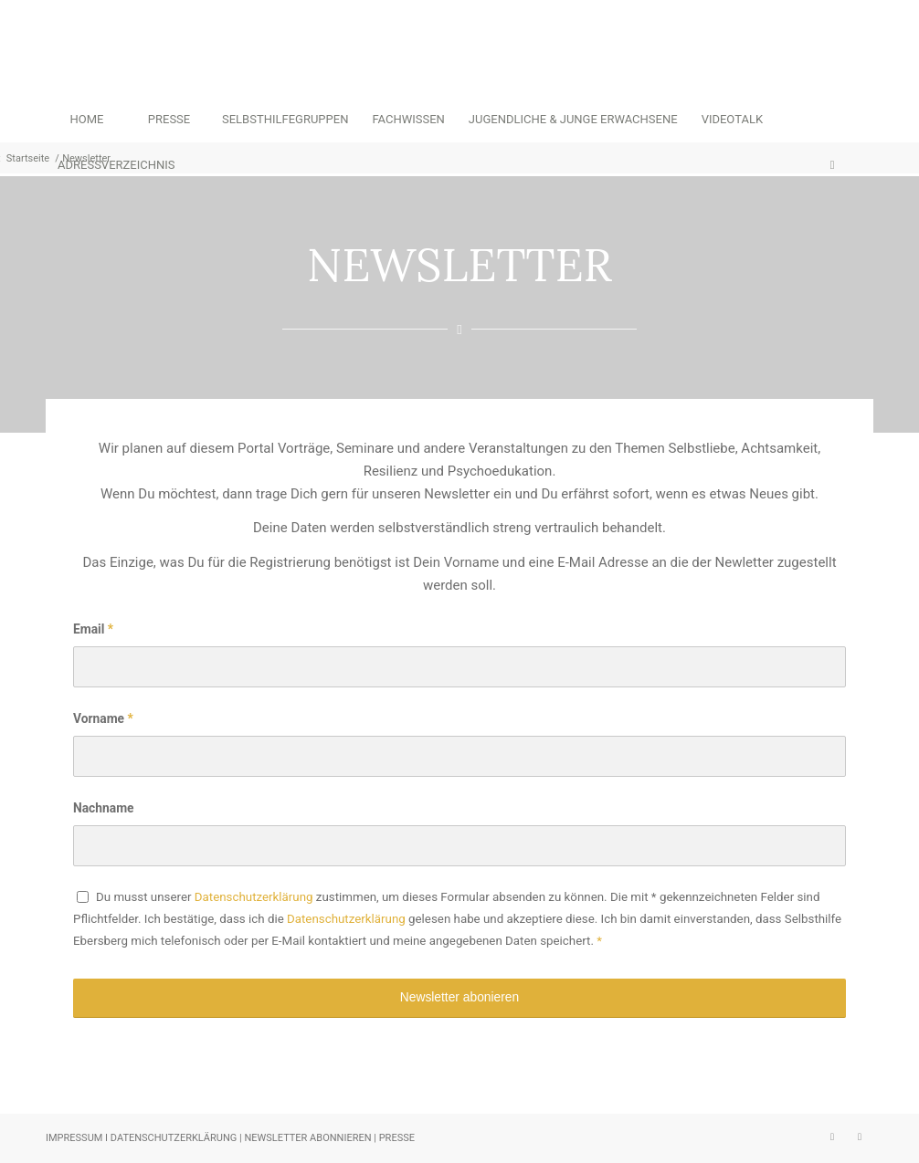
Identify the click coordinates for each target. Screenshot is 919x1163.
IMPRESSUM (74, 1138)
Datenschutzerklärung (254, 897)
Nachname (103, 808)
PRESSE (397, 1138)
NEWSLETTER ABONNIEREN (307, 1138)
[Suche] (832, 165)
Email (93, 629)
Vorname (103, 718)
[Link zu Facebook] (859, 1136)
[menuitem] (87, 119)
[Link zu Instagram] (832, 1136)
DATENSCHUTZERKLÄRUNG (175, 1138)
